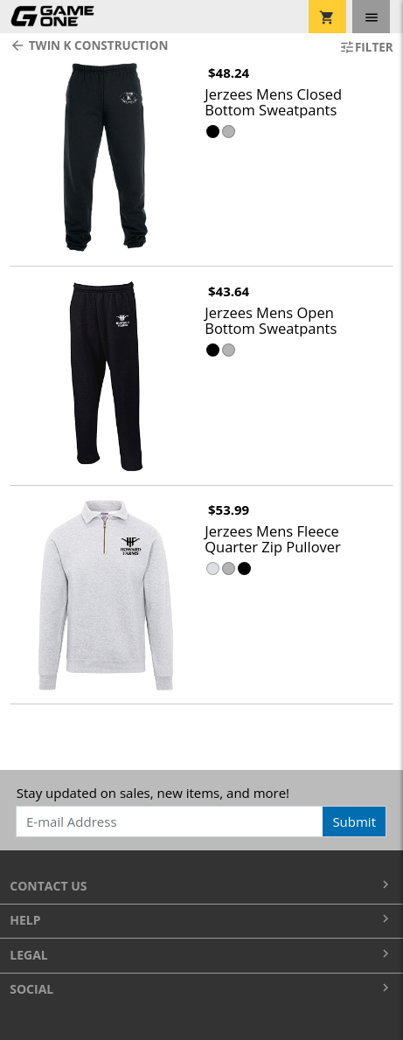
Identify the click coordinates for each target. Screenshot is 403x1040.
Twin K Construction (89, 45)
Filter (366, 47)
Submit (354, 821)
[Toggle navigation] (371, 16)
